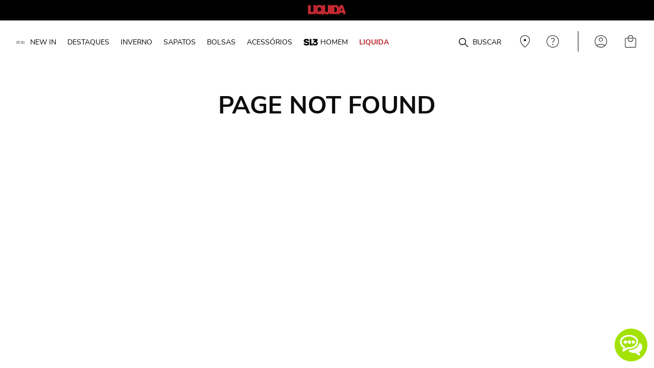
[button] (631, 345)
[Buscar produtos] (463, 43)
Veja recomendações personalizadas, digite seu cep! (524, 41)
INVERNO (136, 42)
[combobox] (445, 41)
